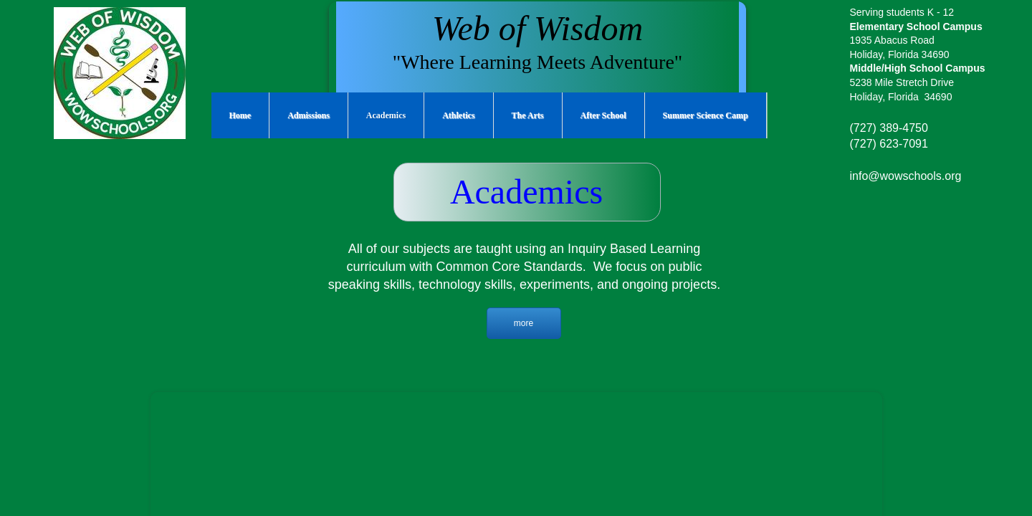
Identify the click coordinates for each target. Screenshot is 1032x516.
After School (603, 115)
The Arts (528, 115)
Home (240, 115)
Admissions (308, 115)
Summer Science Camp (705, 115)
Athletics (458, 115)
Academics (386, 115)
